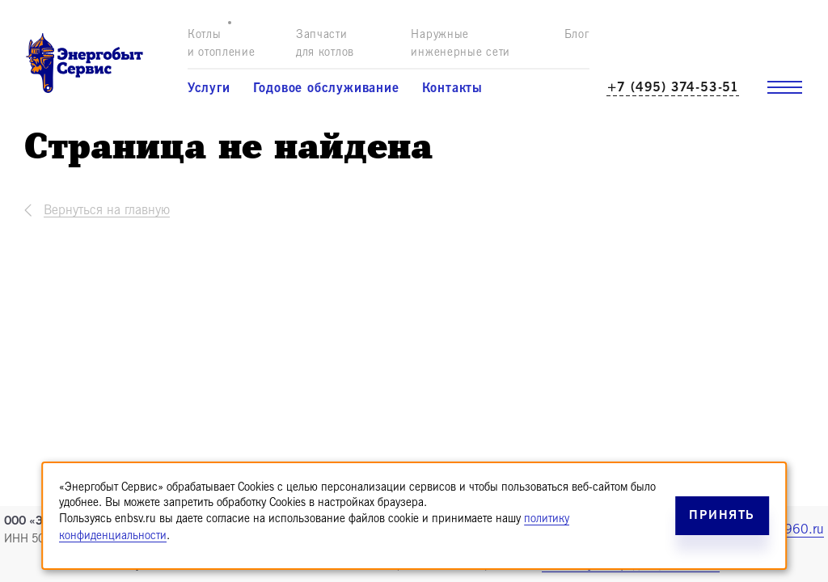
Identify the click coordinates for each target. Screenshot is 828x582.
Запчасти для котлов (325, 43)
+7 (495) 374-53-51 (672, 87)
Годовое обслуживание (326, 88)
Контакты (452, 88)
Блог (576, 34)
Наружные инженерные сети (460, 43)
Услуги (209, 88)
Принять (722, 515)
